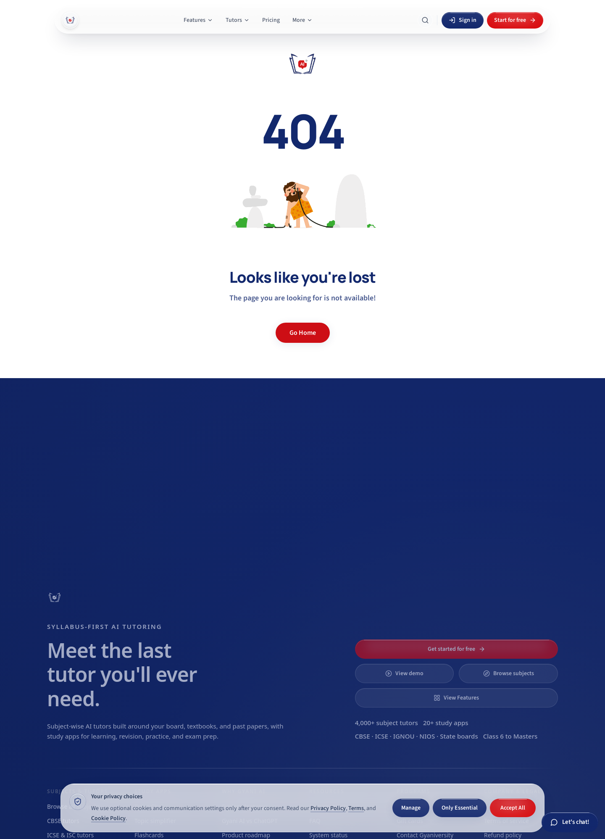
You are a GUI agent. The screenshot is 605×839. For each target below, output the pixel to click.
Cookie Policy (108, 818)
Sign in (462, 20)
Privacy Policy (328, 808)
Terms (356, 808)
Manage (411, 808)
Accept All (512, 808)
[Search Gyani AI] (425, 20)
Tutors (238, 20)
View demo (404, 673)
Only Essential (460, 808)
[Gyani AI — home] (70, 20)
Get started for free (456, 649)
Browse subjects (508, 673)
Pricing (271, 20)
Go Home (302, 332)
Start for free (515, 20)
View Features (456, 698)
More (302, 20)
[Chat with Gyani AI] (570, 822)
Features (198, 20)
